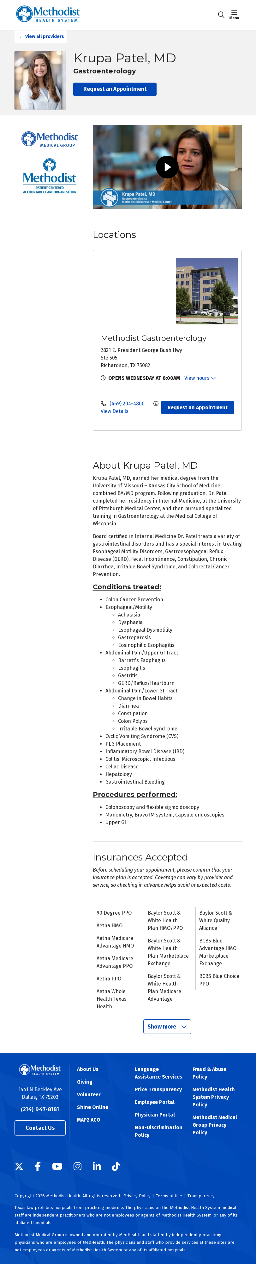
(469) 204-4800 (123, 404)
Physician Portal (155, 1115)
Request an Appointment (114, 89)
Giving (84, 1082)
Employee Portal (155, 1102)
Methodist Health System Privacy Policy (214, 1097)
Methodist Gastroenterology (153, 338)
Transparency (201, 1195)
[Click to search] (221, 15)
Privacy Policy (137, 1195)
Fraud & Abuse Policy (209, 1073)
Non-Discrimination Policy (158, 1131)
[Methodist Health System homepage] (48, 15)
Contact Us (40, 1127)
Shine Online (92, 1107)
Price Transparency (158, 1089)
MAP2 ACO (88, 1120)
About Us (87, 1069)
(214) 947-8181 (40, 1109)
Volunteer (89, 1095)
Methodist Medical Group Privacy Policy (215, 1125)
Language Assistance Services (158, 1073)
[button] (235, 15)
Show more (167, 1026)
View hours (200, 378)
